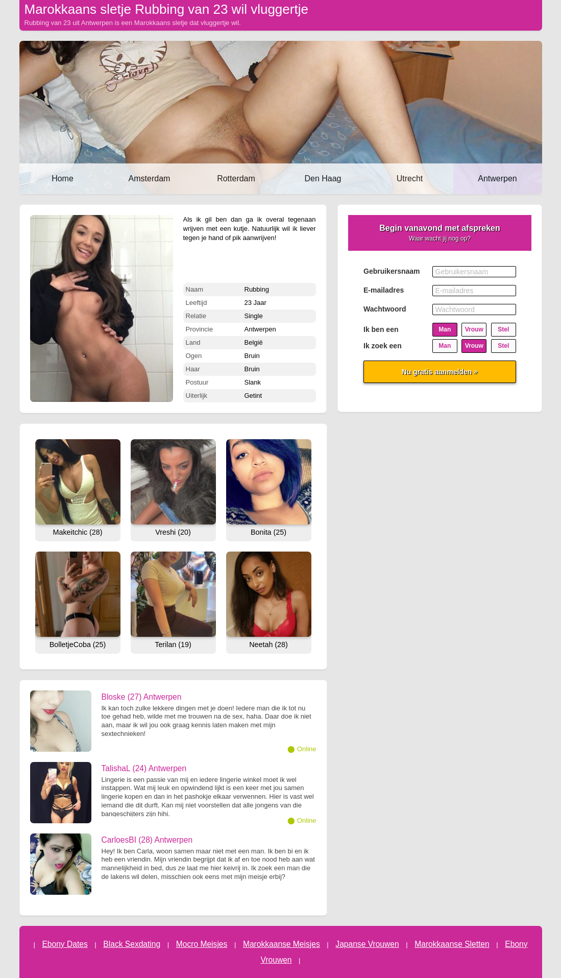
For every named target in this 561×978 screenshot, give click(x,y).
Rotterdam (236, 178)
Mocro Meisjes (202, 944)
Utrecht (410, 178)
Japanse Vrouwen (367, 944)
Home (63, 178)
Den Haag (322, 178)
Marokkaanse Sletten (452, 944)
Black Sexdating (131, 944)
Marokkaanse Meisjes (281, 944)
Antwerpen (497, 178)
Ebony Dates (64, 944)
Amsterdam (149, 178)
